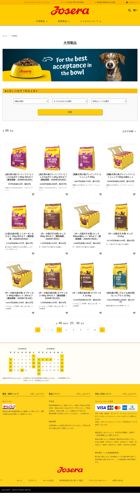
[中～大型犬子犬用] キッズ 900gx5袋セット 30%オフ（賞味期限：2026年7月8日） (87, 235)
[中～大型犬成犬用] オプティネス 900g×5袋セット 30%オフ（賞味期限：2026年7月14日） (19, 294)
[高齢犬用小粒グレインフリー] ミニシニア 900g (87, 174)
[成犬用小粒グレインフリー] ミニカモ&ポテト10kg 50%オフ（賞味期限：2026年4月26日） (53, 176)
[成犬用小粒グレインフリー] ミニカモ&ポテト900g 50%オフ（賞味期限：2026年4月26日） (19, 176)
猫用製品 (64, 21)
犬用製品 (42, 21)
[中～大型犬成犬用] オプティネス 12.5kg (87, 293)
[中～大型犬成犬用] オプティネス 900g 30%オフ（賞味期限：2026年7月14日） (53, 294)
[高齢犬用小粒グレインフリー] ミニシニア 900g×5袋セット (121, 174)
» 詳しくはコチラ (37, 393)
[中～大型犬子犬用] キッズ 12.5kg (120, 233)
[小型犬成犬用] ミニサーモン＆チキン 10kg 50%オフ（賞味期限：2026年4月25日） (19, 235)
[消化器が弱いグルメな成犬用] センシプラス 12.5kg (121, 293)
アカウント (132, 2)
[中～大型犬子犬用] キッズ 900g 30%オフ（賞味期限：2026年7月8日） (53, 235)
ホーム (5, 36)
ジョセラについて (91, 21)
